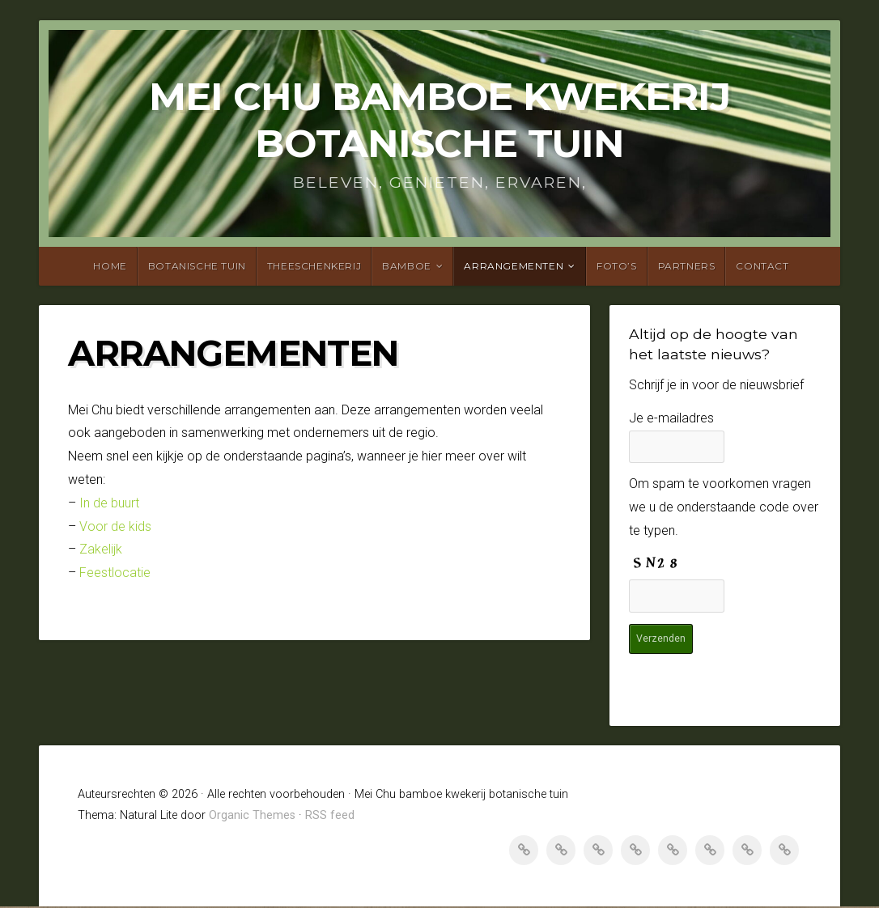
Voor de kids (113, 526)
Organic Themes (252, 817)
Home (109, 266)
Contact (762, 266)
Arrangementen (513, 266)
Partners (687, 266)
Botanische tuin (197, 266)
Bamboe (406, 266)
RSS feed (330, 817)
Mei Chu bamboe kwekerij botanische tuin (439, 120)
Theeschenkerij (314, 266)
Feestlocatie (115, 572)
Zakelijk (100, 549)
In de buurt (109, 503)
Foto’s (617, 266)
